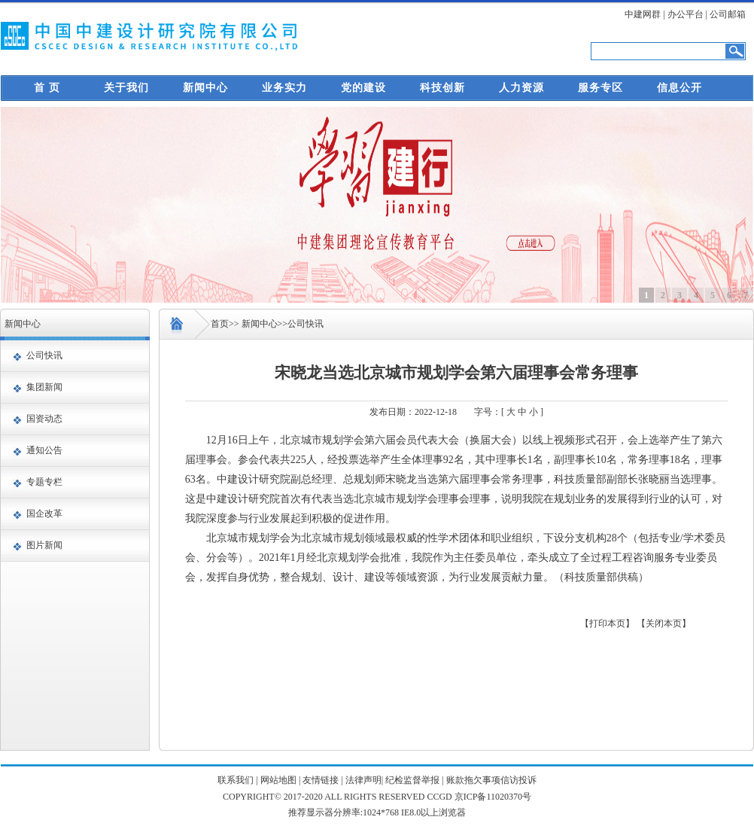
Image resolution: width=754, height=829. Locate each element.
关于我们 (126, 87)
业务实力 (284, 87)
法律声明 (363, 780)
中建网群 (643, 14)
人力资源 (521, 87)
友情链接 (321, 780)
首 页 (47, 87)
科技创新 (442, 87)
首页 (220, 323)
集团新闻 (44, 387)
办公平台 (685, 14)
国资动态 (44, 418)
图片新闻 (44, 545)
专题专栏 (44, 482)
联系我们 (235, 780)
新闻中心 (205, 87)
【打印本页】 (607, 623)
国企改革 (44, 513)
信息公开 (679, 87)
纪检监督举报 (412, 780)
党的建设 (363, 87)
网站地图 (278, 780)
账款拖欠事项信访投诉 (491, 780)
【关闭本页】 (664, 623)
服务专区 (600, 87)
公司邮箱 (728, 14)
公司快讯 (44, 355)
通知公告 (44, 450)
